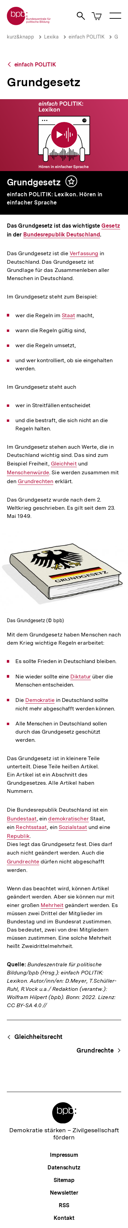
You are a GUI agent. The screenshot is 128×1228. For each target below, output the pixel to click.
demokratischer (68, 818)
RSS (64, 1205)
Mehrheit (52, 905)
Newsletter (64, 1192)
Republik (18, 836)
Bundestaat (22, 818)
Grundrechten (35, 481)
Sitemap (64, 1180)
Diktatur (80, 676)
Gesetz (110, 225)
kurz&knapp (20, 37)
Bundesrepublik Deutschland (61, 234)
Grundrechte (23, 861)
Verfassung (84, 253)
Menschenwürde (28, 472)
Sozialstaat (73, 827)
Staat (68, 315)
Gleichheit (64, 463)
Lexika (51, 37)
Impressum (64, 1155)
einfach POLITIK (86, 37)
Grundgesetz (34, 182)
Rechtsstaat (31, 827)
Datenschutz (64, 1167)
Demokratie (40, 700)
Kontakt (64, 1218)
